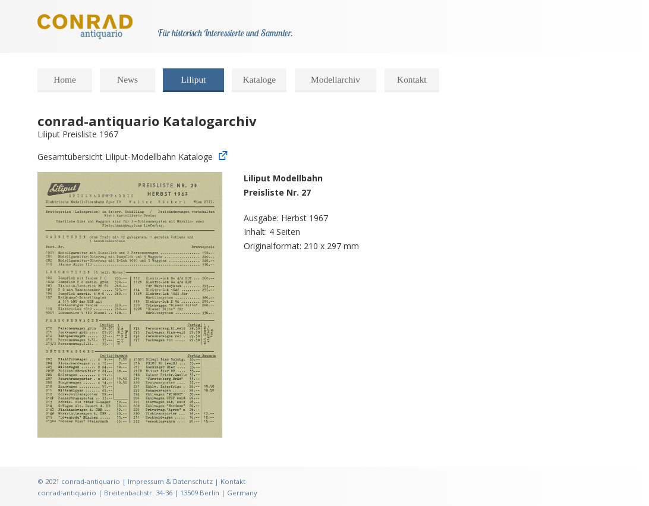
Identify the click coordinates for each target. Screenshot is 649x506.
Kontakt (412, 79)
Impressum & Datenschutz (170, 481)
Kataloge (259, 79)
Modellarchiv (335, 79)
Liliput (193, 79)
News (127, 79)
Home (64, 79)
